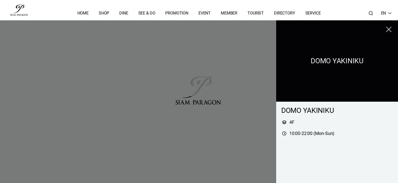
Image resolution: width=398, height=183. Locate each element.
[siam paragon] (19, 10)
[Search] (371, 13)
